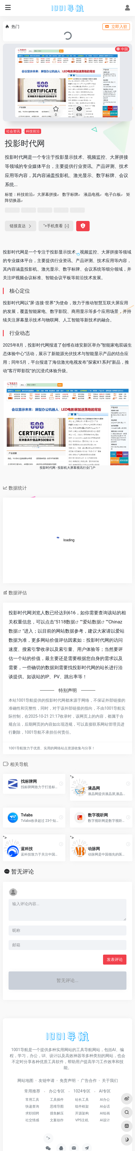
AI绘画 (105, 1113)
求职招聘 (32, 1113)
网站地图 (25, 1080)
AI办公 (105, 1100)
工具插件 (57, 1100)
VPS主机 (81, 1120)
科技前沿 (33, 131)
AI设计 (105, 1120)
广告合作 (89, 1080)
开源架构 (82, 1113)
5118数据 (65, 622)
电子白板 (113, 194)
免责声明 (68, 1080)
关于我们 (110, 1080)
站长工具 (82, 1100)
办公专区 (57, 1091)
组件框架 (82, 1106)
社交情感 (32, 1120)
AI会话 (105, 1106)
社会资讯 (13, 131)
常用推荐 (32, 1091)
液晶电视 (92, 194)
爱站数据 (92, 622)
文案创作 (57, 1120)
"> (55, 226)
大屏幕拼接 (47, 194)
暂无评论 (22, 871)
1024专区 (81, 1091)
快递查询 (32, 1106)
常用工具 (32, 1100)
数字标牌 (70, 194)
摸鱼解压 (57, 1113)
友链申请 (47, 1080)
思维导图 (57, 1106)
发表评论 (115, 959)
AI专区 (105, 1091)
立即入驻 (116, 26)
